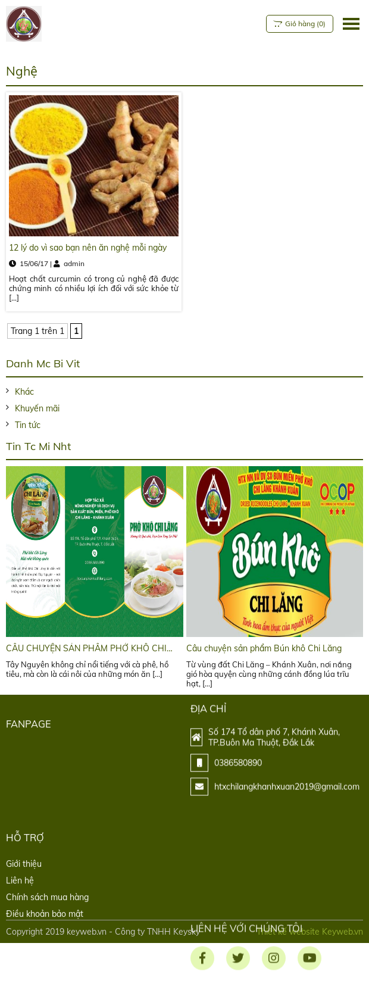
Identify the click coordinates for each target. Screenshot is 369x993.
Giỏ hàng (298, 23)
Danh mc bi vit (43, 363)
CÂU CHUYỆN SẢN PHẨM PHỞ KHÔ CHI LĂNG (86, 648)
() (297, 23)
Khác (24, 391)
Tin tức (27, 425)
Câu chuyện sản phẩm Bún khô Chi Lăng (264, 648)
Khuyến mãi (37, 408)
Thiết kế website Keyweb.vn (310, 931)
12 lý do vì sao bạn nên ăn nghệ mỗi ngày (88, 247)
